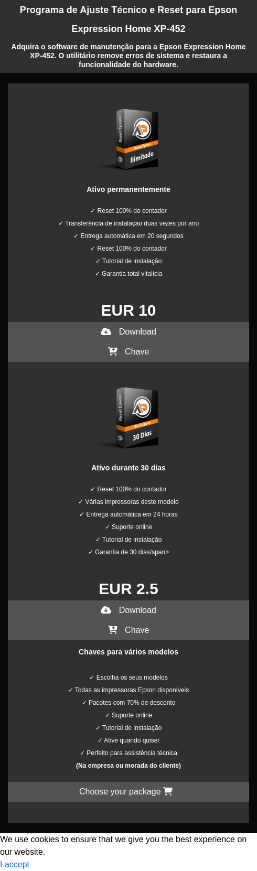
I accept (14, 864)
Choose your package (126, 791)
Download (128, 331)
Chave (128, 351)
